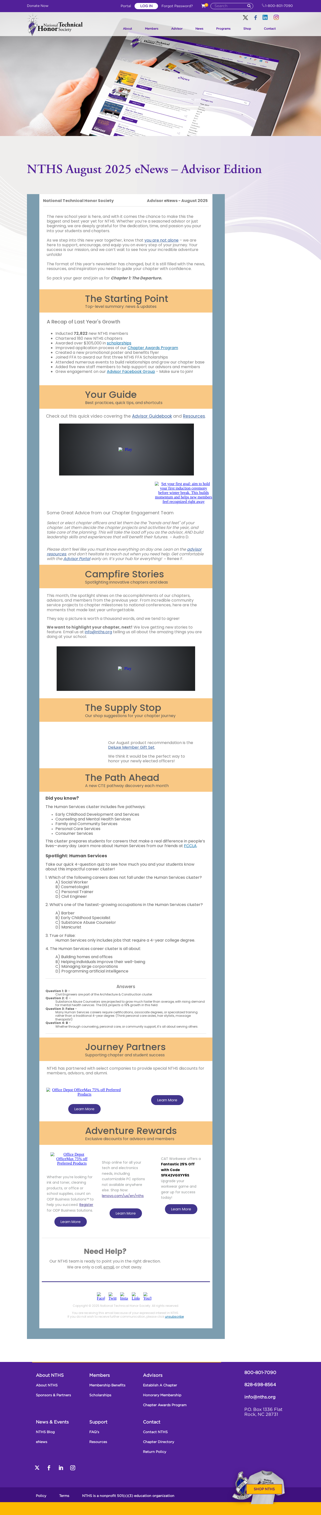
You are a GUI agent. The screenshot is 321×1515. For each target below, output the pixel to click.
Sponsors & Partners (53, 1395)
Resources (98, 1442)
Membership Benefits (107, 1385)
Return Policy (154, 1451)
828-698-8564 (260, 1385)
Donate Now (37, 5)
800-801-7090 (260, 1373)
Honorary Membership (162, 1395)
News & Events (52, 1422)
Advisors (152, 1376)
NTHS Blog (45, 1432)
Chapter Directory (158, 1442)
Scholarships (100, 1395)
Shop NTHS (264, 1489)
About (127, 28)
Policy (41, 1495)
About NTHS (50, 1376)
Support (98, 1422)
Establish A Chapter (160, 1385)
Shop (247, 28)
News (199, 28)
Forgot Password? (177, 6)
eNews (41, 1442)
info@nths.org (259, 1397)
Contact (270, 28)
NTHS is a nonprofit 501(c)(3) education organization (128, 1495)
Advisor (177, 28)
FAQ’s (94, 1432)
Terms (64, 1495)
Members (151, 28)
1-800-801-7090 (277, 5)
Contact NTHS (155, 1432)
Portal (126, 6)
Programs (223, 28)
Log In (146, 6)
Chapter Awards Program (164, 1405)
